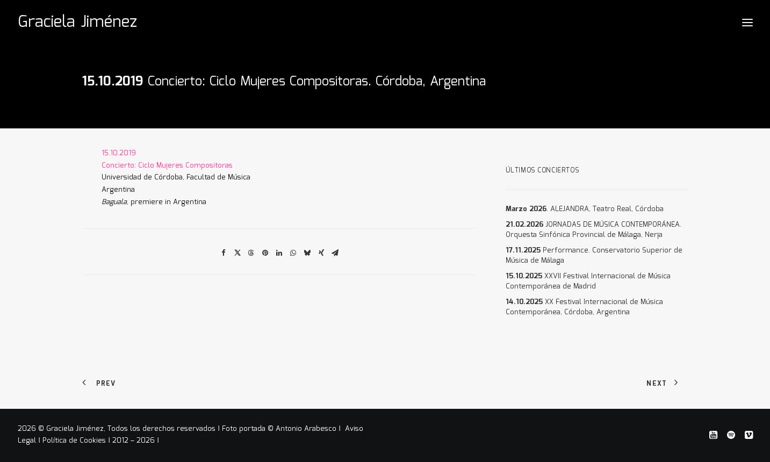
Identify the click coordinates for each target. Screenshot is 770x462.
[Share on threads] (251, 253)
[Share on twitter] (237, 253)
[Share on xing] (321, 253)
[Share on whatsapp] (293, 253)
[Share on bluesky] (307, 253)
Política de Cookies (74, 440)
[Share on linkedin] (279, 253)
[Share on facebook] (223, 253)
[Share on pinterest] (265, 253)
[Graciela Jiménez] (77, 23)
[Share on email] (335, 253)
